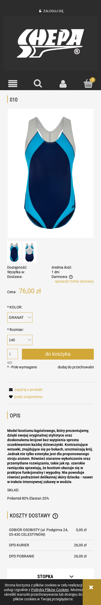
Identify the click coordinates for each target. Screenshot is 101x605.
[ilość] (12, 354)
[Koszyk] (88, 83)
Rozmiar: (15, 330)
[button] (12, 83)
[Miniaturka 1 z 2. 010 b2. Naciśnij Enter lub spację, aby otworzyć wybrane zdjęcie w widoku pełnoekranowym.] (14, 252)
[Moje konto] (63, 83)
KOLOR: (14, 307)
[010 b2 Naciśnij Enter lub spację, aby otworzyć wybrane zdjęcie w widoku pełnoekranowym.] (51, 173)
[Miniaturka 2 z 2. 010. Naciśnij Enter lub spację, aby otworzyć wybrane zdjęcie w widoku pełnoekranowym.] (29, 252)
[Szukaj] (37, 83)
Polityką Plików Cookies (50, 590)
